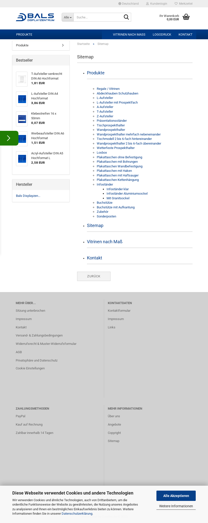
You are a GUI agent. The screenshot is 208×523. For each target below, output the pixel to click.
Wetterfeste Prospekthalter (116, 148)
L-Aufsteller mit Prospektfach (117, 102)
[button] (128, 3)
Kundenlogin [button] (156, 3)
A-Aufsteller (105, 107)
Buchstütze (104, 202)
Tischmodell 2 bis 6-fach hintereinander (124, 139)
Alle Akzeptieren (176, 496)
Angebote (114, 424)
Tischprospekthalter (111, 125)
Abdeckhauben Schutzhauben (117, 93)
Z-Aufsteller (105, 116)
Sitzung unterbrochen (30, 310)
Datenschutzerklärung (77, 513)
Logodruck (162, 34)
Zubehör (102, 212)
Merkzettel (184, 3)
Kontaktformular (119, 310)
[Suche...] (67, 17)
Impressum (24, 319)
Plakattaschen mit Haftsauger (118, 175)
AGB (19, 352)
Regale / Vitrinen (108, 89)
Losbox (102, 152)
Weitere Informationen (176, 506)
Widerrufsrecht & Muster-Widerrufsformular (46, 344)
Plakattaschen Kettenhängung (118, 180)
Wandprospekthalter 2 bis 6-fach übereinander (129, 143)
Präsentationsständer (112, 120)
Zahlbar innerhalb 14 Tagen (34, 433)
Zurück (93, 276)
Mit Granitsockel (118, 198)
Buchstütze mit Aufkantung (116, 207)
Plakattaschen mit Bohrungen (117, 161)
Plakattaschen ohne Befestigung (119, 157)
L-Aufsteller (105, 98)
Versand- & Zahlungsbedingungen (39, 335)
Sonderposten (106, 216)
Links (111, 327)
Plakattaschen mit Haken (114, 171)
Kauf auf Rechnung (29, 424)
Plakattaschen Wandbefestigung (119, 166)
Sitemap (95, 225)
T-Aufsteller (105, 111)
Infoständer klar (118, 189)
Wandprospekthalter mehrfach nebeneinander (129, 134)
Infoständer (105, 184)
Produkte (24, 34)
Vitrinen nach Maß (129, 34)
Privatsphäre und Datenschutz (36, 360)
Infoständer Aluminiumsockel (127, 193)
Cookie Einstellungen (30, 368)
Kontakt (186, 34)
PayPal (20, 416)
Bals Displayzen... (28, 196)
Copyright (114, 433)
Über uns (114, 416)
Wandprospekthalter (111, 130)
